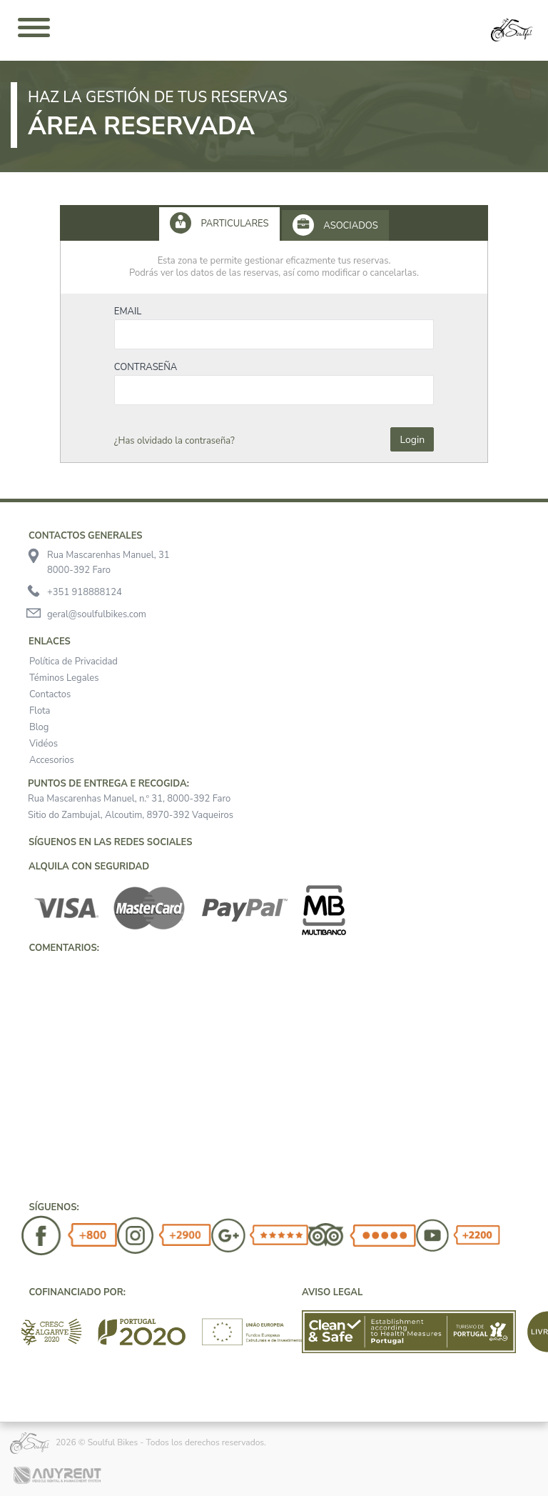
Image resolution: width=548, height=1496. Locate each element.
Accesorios (51, 760)
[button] (21, 970)
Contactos (50, 694)
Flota (40, 710)
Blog (39, 727)
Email (128, 311)
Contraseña (146, 367)
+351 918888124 (84, 592)
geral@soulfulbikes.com (96, 614)
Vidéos (43, 743)
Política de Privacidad (73, 661)
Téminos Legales (63, 678)
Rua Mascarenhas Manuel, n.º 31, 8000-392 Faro (129, 798)
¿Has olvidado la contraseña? (174, 440)
